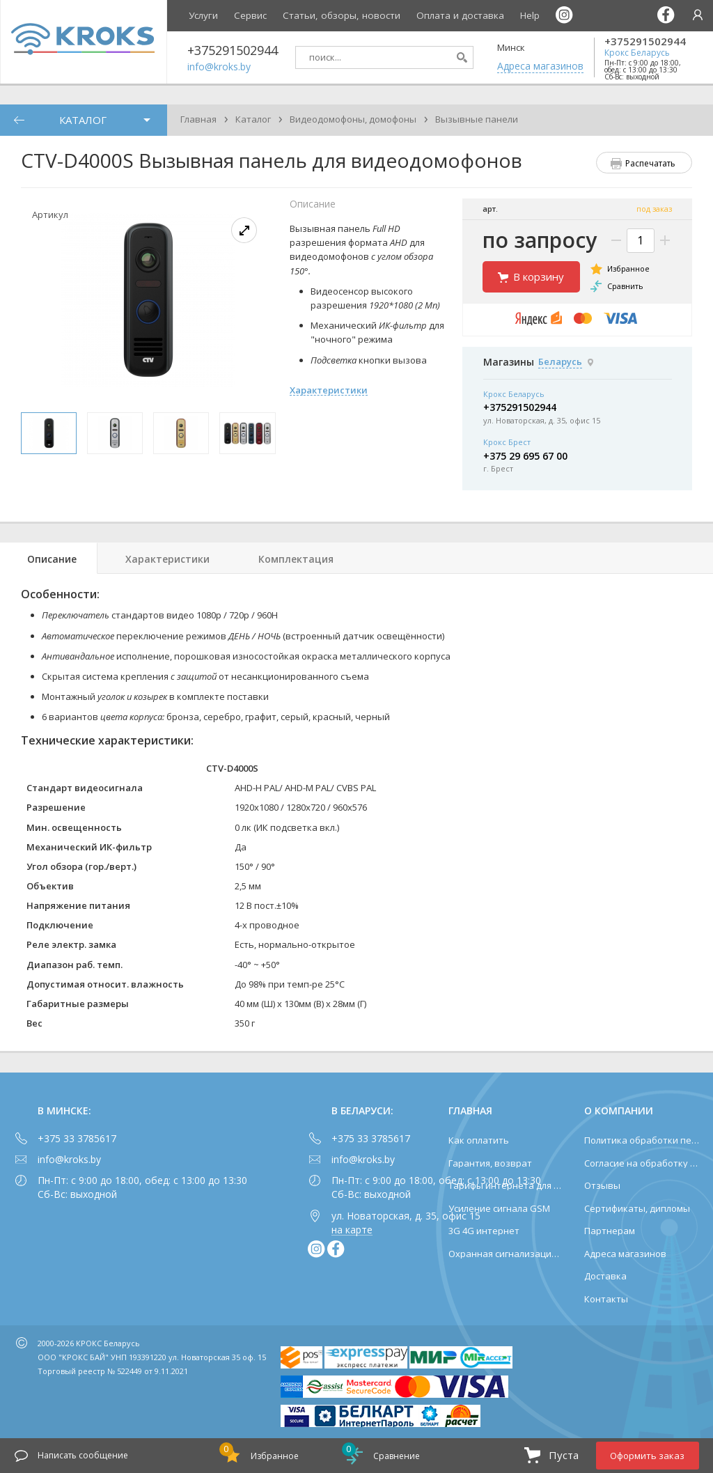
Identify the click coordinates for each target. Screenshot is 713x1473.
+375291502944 (645, 41)
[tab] (48, 558)
